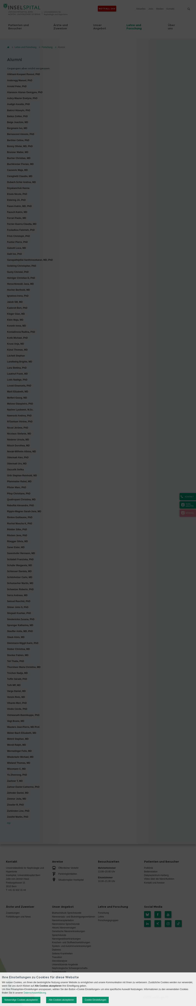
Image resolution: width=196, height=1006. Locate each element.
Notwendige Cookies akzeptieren (21, 1000)
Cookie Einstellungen (95, 1000)
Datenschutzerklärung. (35, 992)
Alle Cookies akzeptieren (61, 1000)
